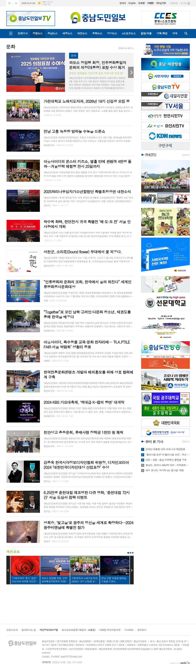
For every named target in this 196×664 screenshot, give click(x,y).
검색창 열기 (186, 33)
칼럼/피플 (146, 33)
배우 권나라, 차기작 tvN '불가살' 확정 (165, 470)
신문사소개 (12, 630)
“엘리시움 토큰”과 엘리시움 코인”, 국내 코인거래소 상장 (168, 454)
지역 (174, 33)
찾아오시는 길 (29, 630)
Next (131, 72)
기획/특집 (162, 33)
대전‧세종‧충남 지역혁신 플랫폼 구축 (166, 460)
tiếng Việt (162, 3)
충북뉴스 (97, 33)
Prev (9, 72)
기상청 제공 (46, 4)
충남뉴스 (52, 33)
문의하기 (141, 630)
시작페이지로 (9, 3)
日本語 (142, 3)
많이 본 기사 (154, 441)
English (133, 3)
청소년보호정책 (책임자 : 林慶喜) (78, 630)
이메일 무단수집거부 (110, 630)
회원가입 (174, 3)
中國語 (151, 3)
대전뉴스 (82, 33)
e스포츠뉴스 (129, 33)
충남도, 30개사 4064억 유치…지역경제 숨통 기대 (168, 465)
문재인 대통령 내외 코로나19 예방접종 (165, 449)
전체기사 (23, 33)
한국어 (123, 3)
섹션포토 (13, 551)
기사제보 (128, 630)
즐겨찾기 (16, 3)
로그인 (183, 3)
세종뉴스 (67, 33)
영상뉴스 (112, 33)
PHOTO (150, 155)
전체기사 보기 (125, 48)
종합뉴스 (37, 33)
